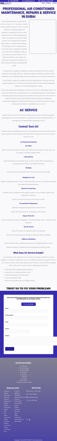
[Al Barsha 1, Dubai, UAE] (37, 408)
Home (43, 3)
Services (48, 3)
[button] (48, 3)
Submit (10, 348)
